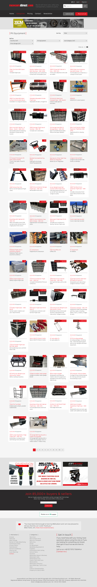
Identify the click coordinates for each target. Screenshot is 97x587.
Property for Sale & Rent (37, 570)
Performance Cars (35, 558)
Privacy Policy (13, 545)
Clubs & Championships (37, 568)
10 (59, 450)
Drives (31, 543)
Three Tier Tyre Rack (15, 404)
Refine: (11, 38)
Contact (38, 14)
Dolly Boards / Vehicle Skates (78, 373)
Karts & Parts (34, 552)
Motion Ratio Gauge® (56, 373)
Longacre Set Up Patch (76, 158)
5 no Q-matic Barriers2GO (77, 219)
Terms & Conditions (15, 548)
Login (77, 2)
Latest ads (68, 14)
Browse (11, 537)
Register (84, 2)
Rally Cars (33, 542)
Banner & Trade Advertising (17, 542)
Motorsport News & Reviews (38, 555)
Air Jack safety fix (54, 338)
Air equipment (74, 250)
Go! (85, 6)
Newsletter (48, 14)
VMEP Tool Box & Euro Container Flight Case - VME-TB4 (78, 188)
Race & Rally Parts (35, 538)
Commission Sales (14, 543)
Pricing (30, 14)
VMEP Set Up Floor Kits (16, 187)
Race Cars (33, 537)
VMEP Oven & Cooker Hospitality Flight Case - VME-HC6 (78, 406)
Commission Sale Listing (37, 550)
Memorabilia (33, 562)
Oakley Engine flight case (17, 279)
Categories (20, 14)
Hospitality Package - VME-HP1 (78, 308)
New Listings (13, 540)
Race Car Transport (35, 540)
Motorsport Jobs (34, 557)
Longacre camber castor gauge (38, 373)
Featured (12, 538)
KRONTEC (72, 98)
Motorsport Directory (36, 563)
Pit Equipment (34, 545)
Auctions (32, 553)
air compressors (34, 250)
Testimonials (13, 547)
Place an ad (81, 14)
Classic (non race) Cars (36, 560)
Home (11, 14)
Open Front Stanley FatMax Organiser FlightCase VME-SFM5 (77, 129)
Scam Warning (13, 552)
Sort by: (58, 33)
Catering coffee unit (55, 250)
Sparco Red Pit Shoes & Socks (38, 338)
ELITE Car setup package (76, 338)
